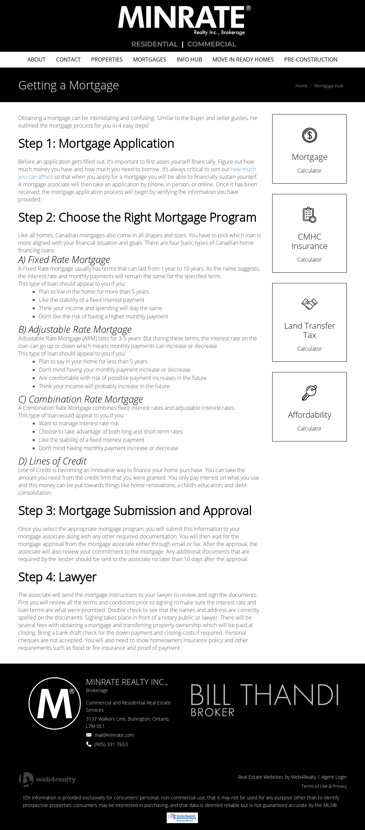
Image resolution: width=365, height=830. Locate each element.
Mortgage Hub (328, 86)
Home (302, 86)
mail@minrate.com (114, 735)
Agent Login (334, 777)
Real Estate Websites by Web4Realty (277, 777)
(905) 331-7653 (111, 744)
